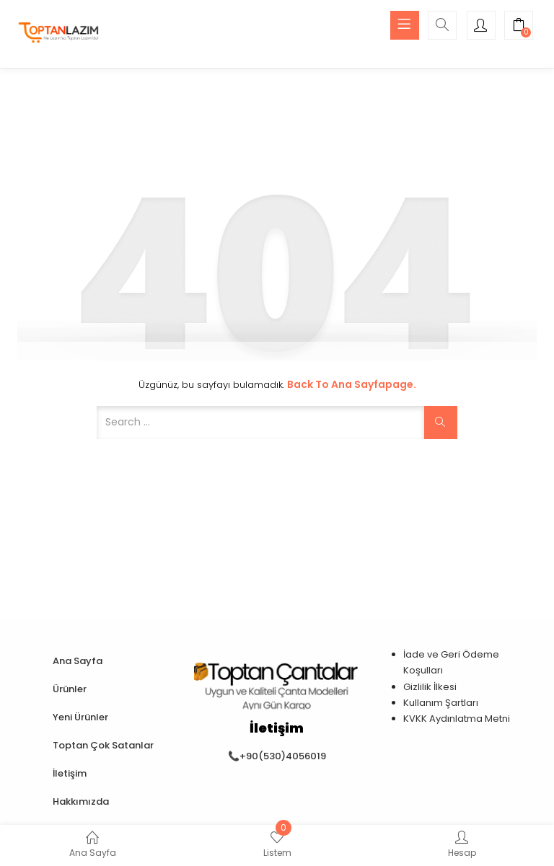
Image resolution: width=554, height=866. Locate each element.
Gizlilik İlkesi (430, 687)
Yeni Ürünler (80, 717)
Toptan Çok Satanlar (103, 745)
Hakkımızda (81, 801)
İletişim (70, 773)
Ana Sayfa (77, 661)
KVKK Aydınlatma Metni (456, 718)
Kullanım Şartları (440, 703)
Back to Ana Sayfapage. (351, 384)
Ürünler (70, 689)
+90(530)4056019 (282, 756)
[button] (518, 26)
